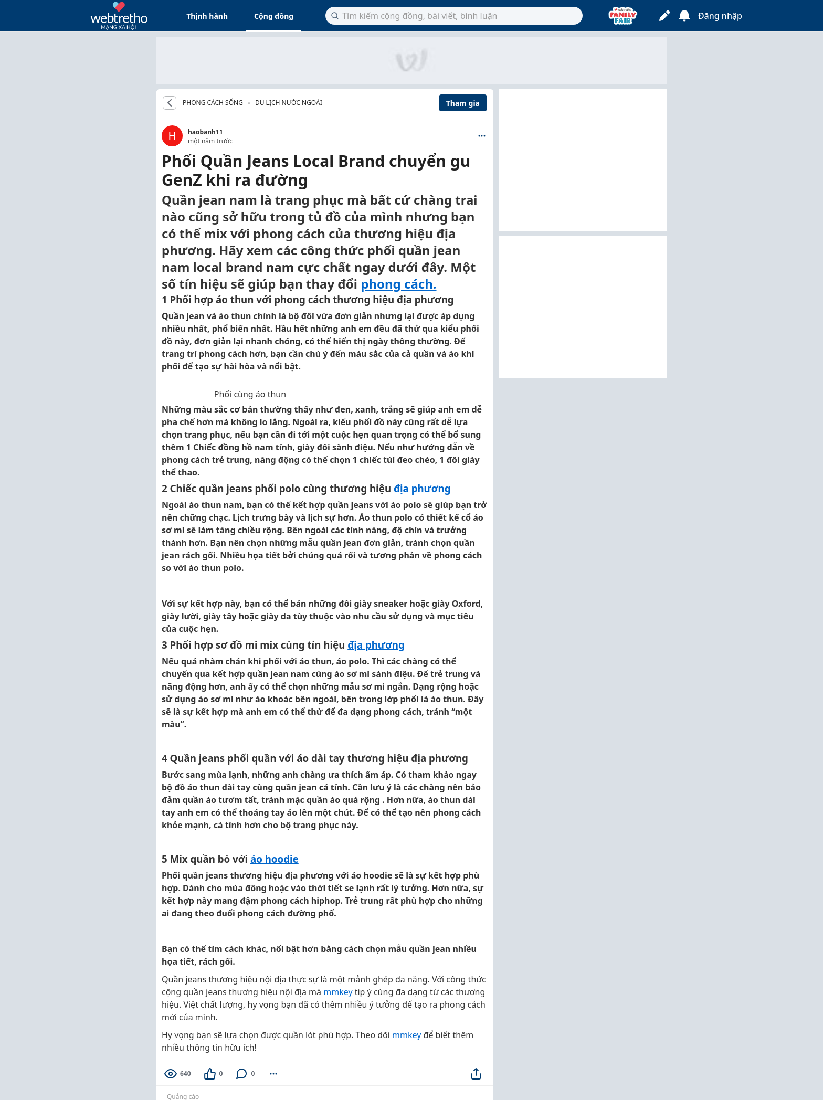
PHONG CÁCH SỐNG (213, 103)
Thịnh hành (207, 16)
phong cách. (398, 283)
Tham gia (463, 103)
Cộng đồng (273, 16)
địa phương (422, 488)
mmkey (337, 992)
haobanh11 (205, 132)
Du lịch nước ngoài (288, 102)
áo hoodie (274, 858)
